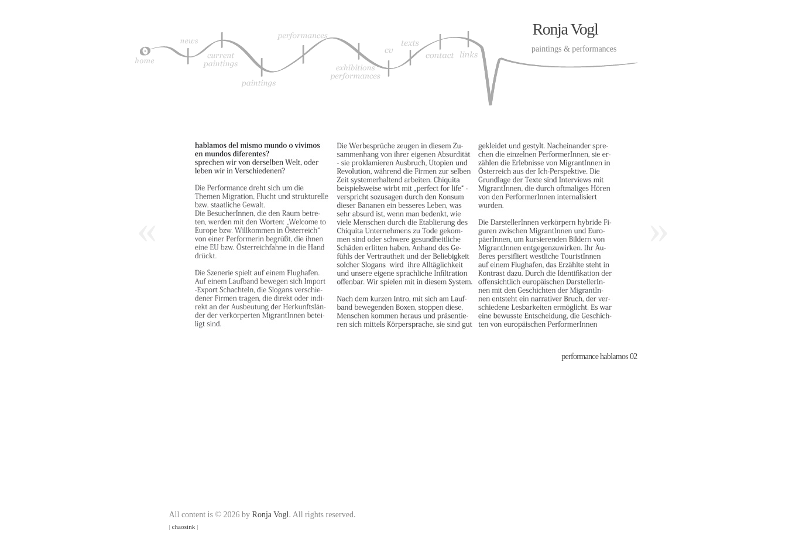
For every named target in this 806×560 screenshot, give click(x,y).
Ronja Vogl (565, 29)
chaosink (184, 526)
